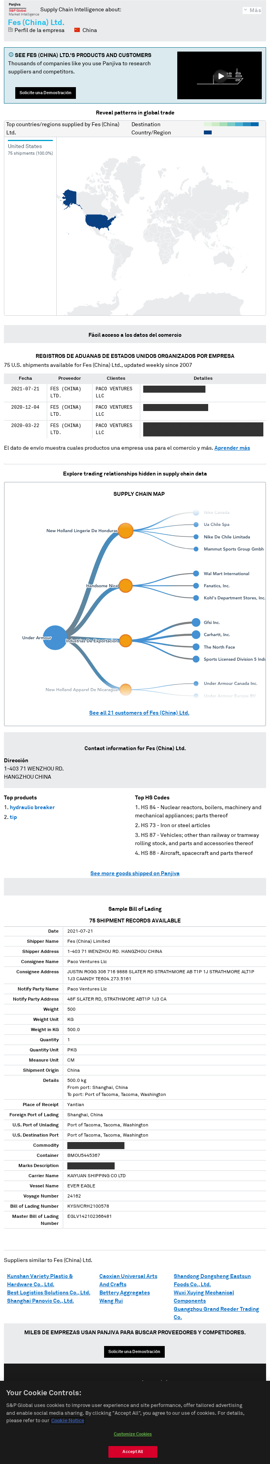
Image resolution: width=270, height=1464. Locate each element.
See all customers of (139, 713)
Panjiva (24, 9)
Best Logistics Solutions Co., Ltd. (48, 1293)
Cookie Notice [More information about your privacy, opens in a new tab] (67, 1420)
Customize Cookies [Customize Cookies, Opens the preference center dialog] (133, 1434)
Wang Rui (111, 1301)
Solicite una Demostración (46, 93)
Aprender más (232, 448)
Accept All (132, 1452)
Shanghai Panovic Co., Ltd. (40, 1301)
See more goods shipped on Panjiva (135, 873)
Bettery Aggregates (124, 1293)
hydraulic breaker (32, 807)
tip (13, 817)
